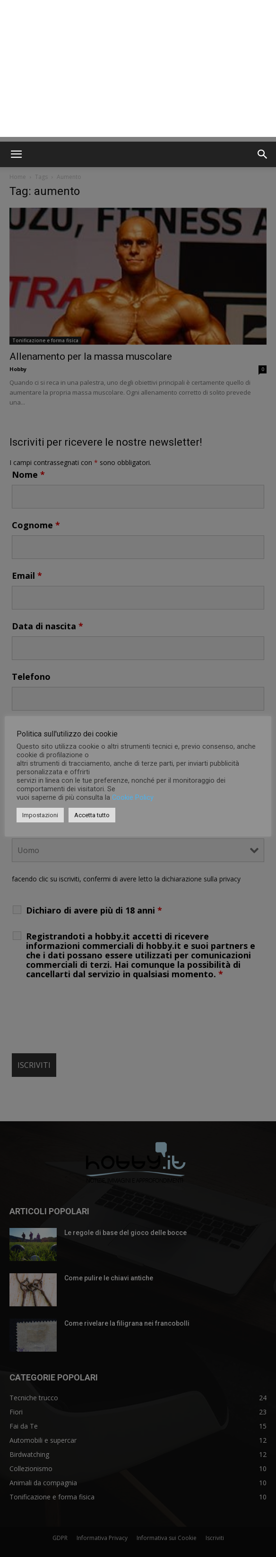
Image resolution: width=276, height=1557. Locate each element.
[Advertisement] (138, 71)
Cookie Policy (133, 797)
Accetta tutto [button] (92, 815)
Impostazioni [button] (40, 815)
